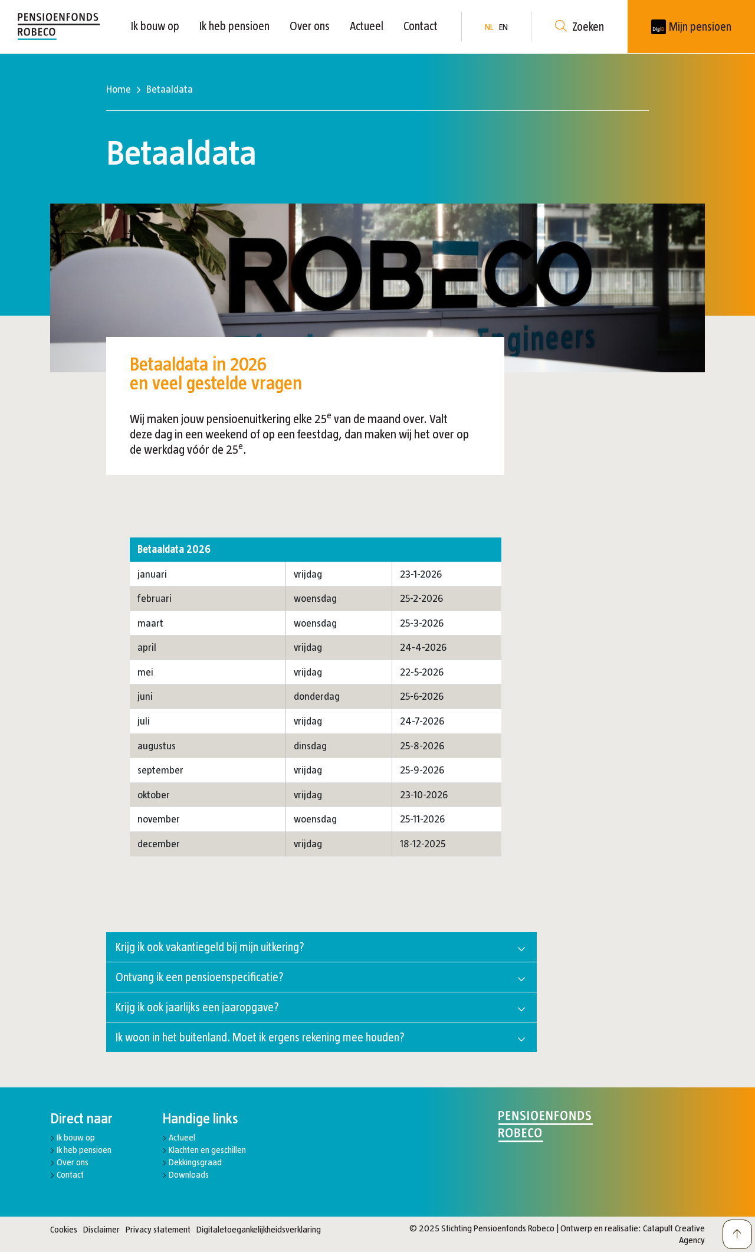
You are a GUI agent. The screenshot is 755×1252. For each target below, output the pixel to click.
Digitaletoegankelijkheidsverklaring (258, 1229)
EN (503, 27)
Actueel (366, 25)
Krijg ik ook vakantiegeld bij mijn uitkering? (210, 946)
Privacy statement (158, 1229)
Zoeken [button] (579, 27)
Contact (420, 25)
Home (118, 89)
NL (489, 27)
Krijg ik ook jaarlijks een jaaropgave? (197, 1007)
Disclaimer (101, 1229)
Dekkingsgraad (195, 1162)
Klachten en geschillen (207, 1150)
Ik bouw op (155, 25)
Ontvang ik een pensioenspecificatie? (200, 977)
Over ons (310, 25)
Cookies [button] (63, 1229)
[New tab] (691, 26)
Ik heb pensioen (234, 25)
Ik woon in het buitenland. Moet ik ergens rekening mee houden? (260, 1037)
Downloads (189, 1174)
